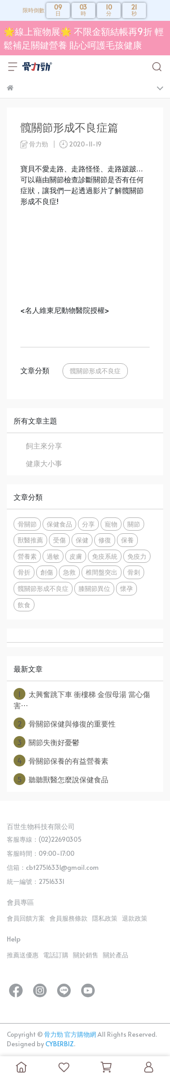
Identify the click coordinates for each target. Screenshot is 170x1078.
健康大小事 (44, 463)
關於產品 (115, 955)
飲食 (24, 604)
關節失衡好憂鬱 (46, 742)
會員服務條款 (68, 918)
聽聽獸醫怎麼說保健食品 (61, 779)
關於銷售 (85, 955)
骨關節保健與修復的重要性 (65, 723)
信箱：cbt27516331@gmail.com (53, 867)
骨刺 (133, 571)
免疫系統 (104, 556)
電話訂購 (55, 955)
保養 (127, 539)
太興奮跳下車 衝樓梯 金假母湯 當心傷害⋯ (82, 699)
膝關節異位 (94, 588)
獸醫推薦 (30, 539)
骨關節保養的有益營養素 (61, 760)
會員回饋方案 (26, 918)
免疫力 (136, 556)
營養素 (27, 556)
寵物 (111, 523)
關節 (133, 523)
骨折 (24, 571)
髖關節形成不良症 (95, 370)
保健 (82, 539)
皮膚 (75, 556)
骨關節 (27, 523)
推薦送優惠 (23, 955)
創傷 (46, 571)
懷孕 (126, 588)
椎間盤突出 (101, 571)
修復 (104, 539)
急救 (69, 571)
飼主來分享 (44, 445)
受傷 (59, 539)
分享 (88, 523)
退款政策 (134, 918)
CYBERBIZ (59, 1043)
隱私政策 (104, 918)
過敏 (53, 556)
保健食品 (59, 523)
